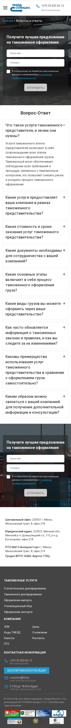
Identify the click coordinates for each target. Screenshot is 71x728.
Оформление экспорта (18, 611)
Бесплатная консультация (27, 670)
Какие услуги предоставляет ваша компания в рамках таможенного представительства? (35, 205)
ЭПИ (6, 626)
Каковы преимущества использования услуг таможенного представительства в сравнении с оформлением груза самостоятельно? (35, 369)
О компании (39, 632)
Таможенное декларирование (23, 594)
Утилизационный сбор (18, 606)
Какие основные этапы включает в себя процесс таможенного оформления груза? (35, 282)
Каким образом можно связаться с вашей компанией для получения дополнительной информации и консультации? (35, 404)
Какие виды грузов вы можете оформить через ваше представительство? (35, 308)
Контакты (38, 638)
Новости (9, 638)
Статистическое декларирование (25, 588)
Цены (35, 626)
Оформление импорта (18, 600)
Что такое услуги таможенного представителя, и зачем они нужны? (35, 130)
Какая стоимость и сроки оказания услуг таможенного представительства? (35, 231)
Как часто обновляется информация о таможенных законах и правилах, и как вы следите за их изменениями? (35, 335)
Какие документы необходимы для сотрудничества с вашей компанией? (35, 255)
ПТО (6, 643)
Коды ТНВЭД (12, 632)
